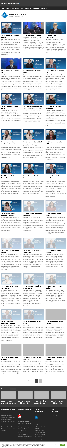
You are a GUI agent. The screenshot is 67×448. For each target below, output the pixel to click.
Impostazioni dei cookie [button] (54, 444)
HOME (2, 8)
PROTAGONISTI (28, 8)
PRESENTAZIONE (9, 8)
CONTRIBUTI (36, 8)
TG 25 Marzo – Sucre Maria (32, 142)
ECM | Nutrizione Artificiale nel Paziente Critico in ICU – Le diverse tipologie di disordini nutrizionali (24, 402)
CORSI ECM (44, 8)
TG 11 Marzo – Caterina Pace (33, 106)
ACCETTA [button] (63, 444)
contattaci (55, 415)
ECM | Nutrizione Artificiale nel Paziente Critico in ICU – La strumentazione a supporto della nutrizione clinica (58, 402)
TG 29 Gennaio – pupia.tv (32, 35)
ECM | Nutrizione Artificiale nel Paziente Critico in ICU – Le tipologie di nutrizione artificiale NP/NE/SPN (41, 402)
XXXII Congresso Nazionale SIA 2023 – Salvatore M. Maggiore (8, 402)
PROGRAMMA (19, 8)
